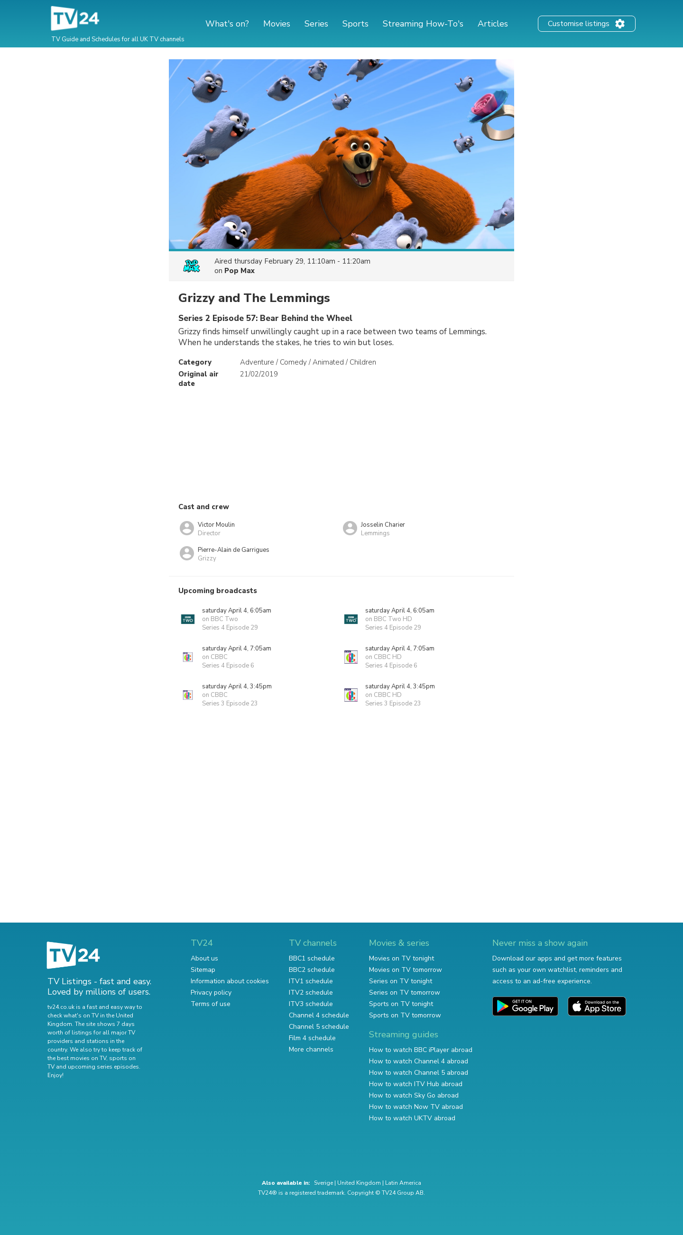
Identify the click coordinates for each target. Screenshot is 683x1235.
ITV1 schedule (311, 981)
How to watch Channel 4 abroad (418, 1061)
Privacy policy (211, 992)
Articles (493, 23)
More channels (311, 1049)
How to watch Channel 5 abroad (418, 1072)
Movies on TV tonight (401, 958)
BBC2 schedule (312, 969)
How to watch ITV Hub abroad (415, 1084)
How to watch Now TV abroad (416, 1106)
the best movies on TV (76, 1058)
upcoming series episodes (103, 1066)
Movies (276, 23)
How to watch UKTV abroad (412, 1118)
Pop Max (239, 270)
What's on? (227, 23)
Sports (355, 23)
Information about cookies (230, 981)
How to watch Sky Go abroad (414, 1095)
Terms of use (211, 1003)
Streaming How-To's (423, 23)
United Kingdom (359, 1183)
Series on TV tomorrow (404, 992)
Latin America (403, 1183)
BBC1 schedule (312, 958)
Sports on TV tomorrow (405, 1015)
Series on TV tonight (400, 981)
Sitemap (203, 969)
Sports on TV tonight (401, 1003)
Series (316, 23)
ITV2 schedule (311, 992)
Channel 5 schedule (319, 1026)
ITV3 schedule (311, 1003)
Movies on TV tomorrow (405, 969)
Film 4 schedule (312, 1038)
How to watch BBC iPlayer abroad (420, 1049)
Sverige (323, 1183)
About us (204, 958)
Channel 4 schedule (319, 1015)
